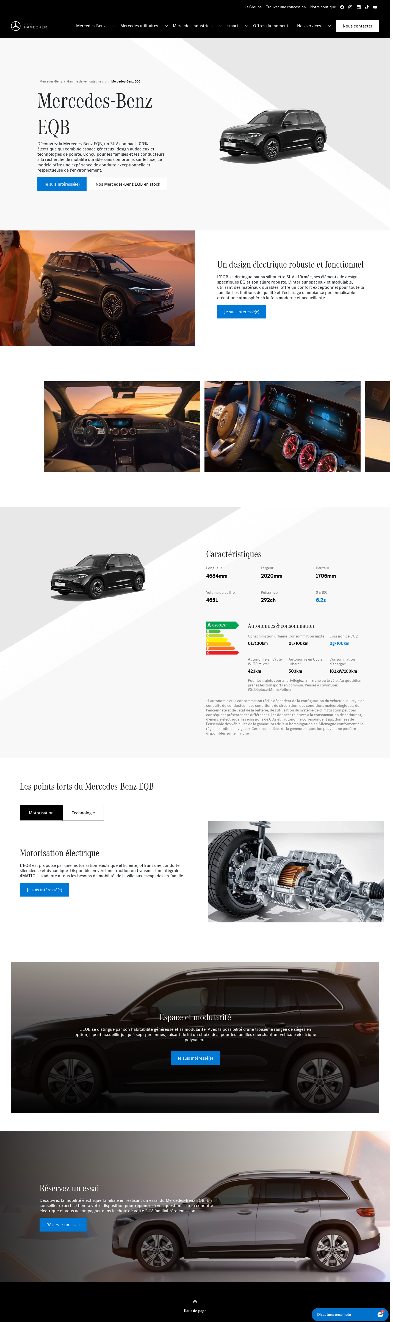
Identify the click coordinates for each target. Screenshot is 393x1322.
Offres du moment (270, 25)
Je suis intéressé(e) (62, 184)
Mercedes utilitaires (139, 25)
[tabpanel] (195, 871)
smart (232, 25)
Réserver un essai (63, 1224)
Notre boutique (323, 6)
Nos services (309, 25)
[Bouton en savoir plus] (86, 81)
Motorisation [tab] (41, 812)
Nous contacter (357, 26)
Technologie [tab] (83, 812)
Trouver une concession (286, 6)
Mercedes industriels (192, 25)
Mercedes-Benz (91, 25)
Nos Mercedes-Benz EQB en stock (128, 184)
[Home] (30, 26)
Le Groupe (253, 6)
